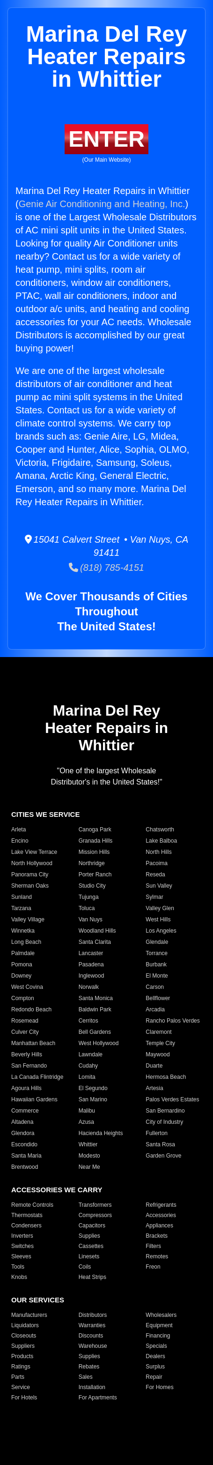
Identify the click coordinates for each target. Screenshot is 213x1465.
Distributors (93, 1315)
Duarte (154, 1065)
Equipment (159, 1325)
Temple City (160, 1043)
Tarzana (21, 908)
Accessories (161, 1215)
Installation (92, 1387)
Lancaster (91, 953)
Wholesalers (161, 1315)
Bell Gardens (95, 1032)
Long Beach (26, 942)
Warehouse (93, 1346)
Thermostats (27, 1215)
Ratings (20, 1366)
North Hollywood (31, 863)
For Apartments (98, 1397)
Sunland (21, 897)
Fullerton (157, 1133)
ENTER (106, 139)
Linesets (89, 1256)
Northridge (92, 863)
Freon (153, 1266)
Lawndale (91, 1054)
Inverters (22, 1236)
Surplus (155, 1366)
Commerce (25, 1110)
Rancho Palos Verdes (172, 1020)
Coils (85, 1266)
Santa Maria (26, 1155)
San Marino (93, 1099)
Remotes (157, 1256)
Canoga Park (95, 829)
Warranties (92, 1325)
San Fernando (29, 1065)
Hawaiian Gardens (34, 1099)
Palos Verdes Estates (172, 1099)
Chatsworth (160, 829)
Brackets (157, 1236)
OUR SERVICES (37, 1300)
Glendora (22, 1133)
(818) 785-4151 (106, 567)
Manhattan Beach (33, 1043)
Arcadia (155, 1009)
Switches (22, 1246)
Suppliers (23, 1346)
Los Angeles (161, 930)
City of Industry (164, 1122)
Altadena (22, 1122)
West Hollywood (99, 1043)
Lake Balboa (161, 840)
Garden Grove (163, 1155)
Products (22, 1356)
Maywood (157, 1054)
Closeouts (23, 1335)
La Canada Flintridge (37, 1077)
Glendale (157, 942)
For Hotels (24, 1397)
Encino (20, 840)
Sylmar (154, 897)
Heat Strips (92, 1277)
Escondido (24, 1144)
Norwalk (89, 987)
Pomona (21, 964)
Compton (22, 998)
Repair (154, 1377)
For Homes (159, 1387)
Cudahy (88, 1065)
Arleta (18, 829)
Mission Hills (94, 852)
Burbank (156, 964)
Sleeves (21, 1256)
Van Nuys (91, 919)
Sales (86, 1377)
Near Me (89, 1167)
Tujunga (89, 897)
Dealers (155, 1356)
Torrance (157, 953)
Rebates (89, 1366)
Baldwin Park (95, 1009)
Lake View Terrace (34, 852)
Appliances (159, 1225)
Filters (153, 1246)
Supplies (89, 1236)
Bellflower (158, 998)
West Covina (27, 987)
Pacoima (157, 863)
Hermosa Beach (166, 1077)
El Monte (157, 975)
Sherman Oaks (30, 885)
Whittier (88, 1144)
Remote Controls (32, 1205)
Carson (155, 987)
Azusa (86, 1122)
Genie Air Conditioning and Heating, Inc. (102, 204)
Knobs (19, 1277)
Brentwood (24, 1167)
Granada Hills (96, 840)
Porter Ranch (95, 874)
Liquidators (25, 1325)
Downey (21, 975)
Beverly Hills (26, 1054)
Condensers (26, 1225)
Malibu (87, 1110)
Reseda (155, 874)
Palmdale (23, 953)
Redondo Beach (31, 1009)
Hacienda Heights (101, 1133)
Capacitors (92, 1225)
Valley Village (27, 919)
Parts (17, 1377)
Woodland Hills (97, 930)
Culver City (25, 1032)
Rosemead (24, 1020)
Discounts (91, 1335)
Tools (17, 1266)
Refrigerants (161, 1205)
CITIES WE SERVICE (45, 814)
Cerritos (88, 1020)
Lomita (87, 1077)
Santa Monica (96, 998)
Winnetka (23, 930)
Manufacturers (29, 1315)
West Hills (158, 919)
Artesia (154, 1088)
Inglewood (91, 975)
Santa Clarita (95, 942)
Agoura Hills (26, 1088)
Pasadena (91, 964)
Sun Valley (159, 885)
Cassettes (91, 1246)
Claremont (158, 1032)
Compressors (95, 1215)
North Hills (158, 852)
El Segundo (93, 1088)
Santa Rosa (160, 1144)
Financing (158, 1335)
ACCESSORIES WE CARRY (56, 1190)
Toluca (87, 908)
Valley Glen (160, 908)
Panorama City (29, 874)
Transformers (95, 1205)
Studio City (92, 885)
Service (20, 1387)
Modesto (89, 1155)
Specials (156, 1346)
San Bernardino (165, 1110)
